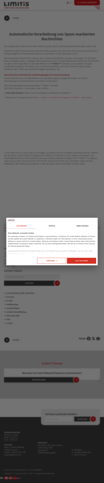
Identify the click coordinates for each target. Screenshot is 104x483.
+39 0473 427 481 (18, 452)
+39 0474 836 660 (17, 447)
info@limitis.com (11, 450)
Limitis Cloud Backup (17, 312)
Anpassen (51, 261)
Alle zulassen (81, 261)
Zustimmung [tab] (21, 226)
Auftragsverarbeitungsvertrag (44, 473)
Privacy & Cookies (20, 473)
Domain (10, 297)
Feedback (78, 450)
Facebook (6, 478)
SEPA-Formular (80, 455)
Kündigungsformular (82, 452)
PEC (8, 319)
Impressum (8, 473)
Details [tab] (52, 226)
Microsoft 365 (13, 316)
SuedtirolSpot (13, 308)
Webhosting (12, 304)
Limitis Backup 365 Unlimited (20, 293)
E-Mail (9, 301)
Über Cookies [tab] (82, 226)
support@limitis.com (12, 455)
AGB (30, 473)
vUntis (9, 323)
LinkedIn (10, 478)
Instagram (15, 478)
